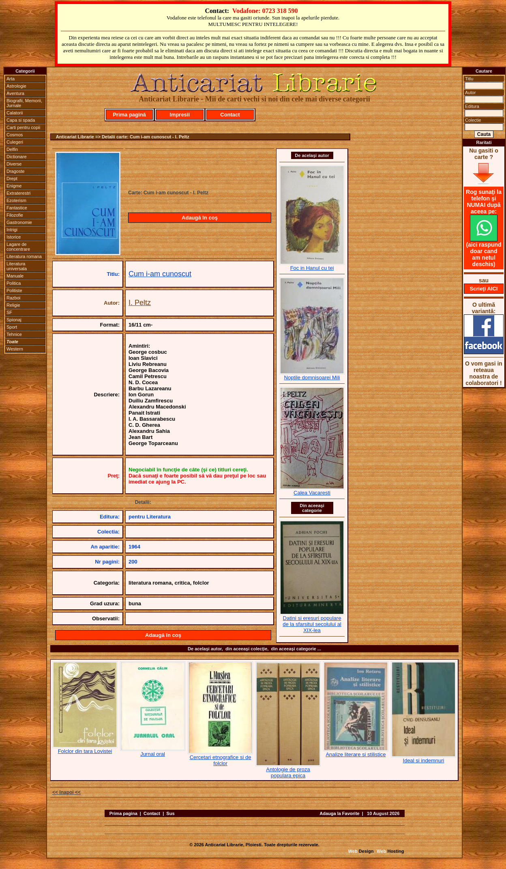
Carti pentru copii (23, 127)
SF (9, 312)
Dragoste (15, 171)
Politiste (14, 290)
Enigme (13, 185)
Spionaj (13, 319)
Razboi (13, 297)
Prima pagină (129, 115)
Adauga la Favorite (339, 813)
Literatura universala (16, 266)
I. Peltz (140, 303)
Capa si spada (20, 120)
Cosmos (14, 134)
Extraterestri (18, 193)
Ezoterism (16, 200)
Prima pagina (123, 813)
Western (14, 348)
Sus (170, 813)
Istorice (13, 236)
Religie (13, 305)
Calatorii (14, 112)
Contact (230, 115)
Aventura (15, 93)
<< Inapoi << (66, 792)
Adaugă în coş (200, 218)
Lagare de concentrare (18, 247)
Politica (13, 283)
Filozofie (14, 215)
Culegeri (14, 142)
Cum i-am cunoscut (160, 274)
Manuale (15, 275)
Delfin (12, 149)
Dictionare (16, 156)
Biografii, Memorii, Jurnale (24, 103)
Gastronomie (19, 222)
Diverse (13, 163)
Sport (11, 327)
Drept (11, 178)
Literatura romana (24, 256)
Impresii (179, 115)
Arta (10, 78)
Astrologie (16, 86)
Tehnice (14, 334)
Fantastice (16, 207)
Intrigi (11, 229)
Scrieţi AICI (484, 289)
